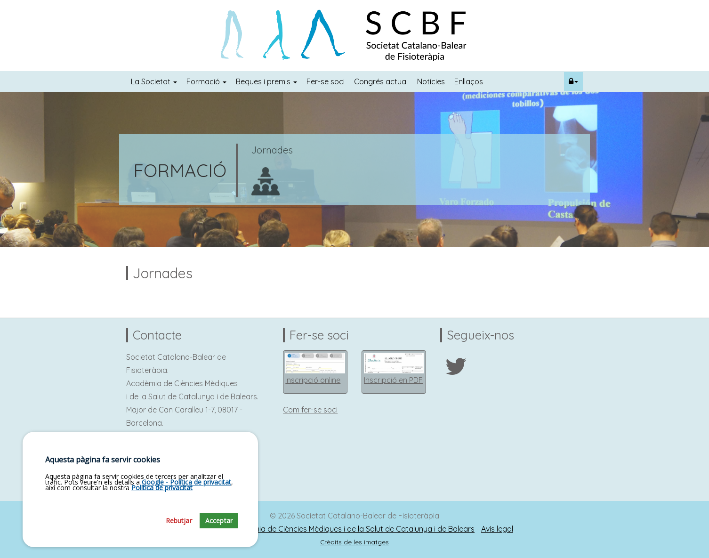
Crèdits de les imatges (354, 542)
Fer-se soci (325, 81)
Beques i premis (266, 81)
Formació (206, 81)
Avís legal (497, 529)
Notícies (431, 81)
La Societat (154, 81)
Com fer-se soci (310, 409)
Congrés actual (381, 81)
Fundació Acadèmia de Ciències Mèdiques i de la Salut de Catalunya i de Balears (335, 529)
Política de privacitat (162, 500)
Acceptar (219, 533)
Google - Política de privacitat (186, 495)
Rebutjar (179, 533)
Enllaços (468, 81)
